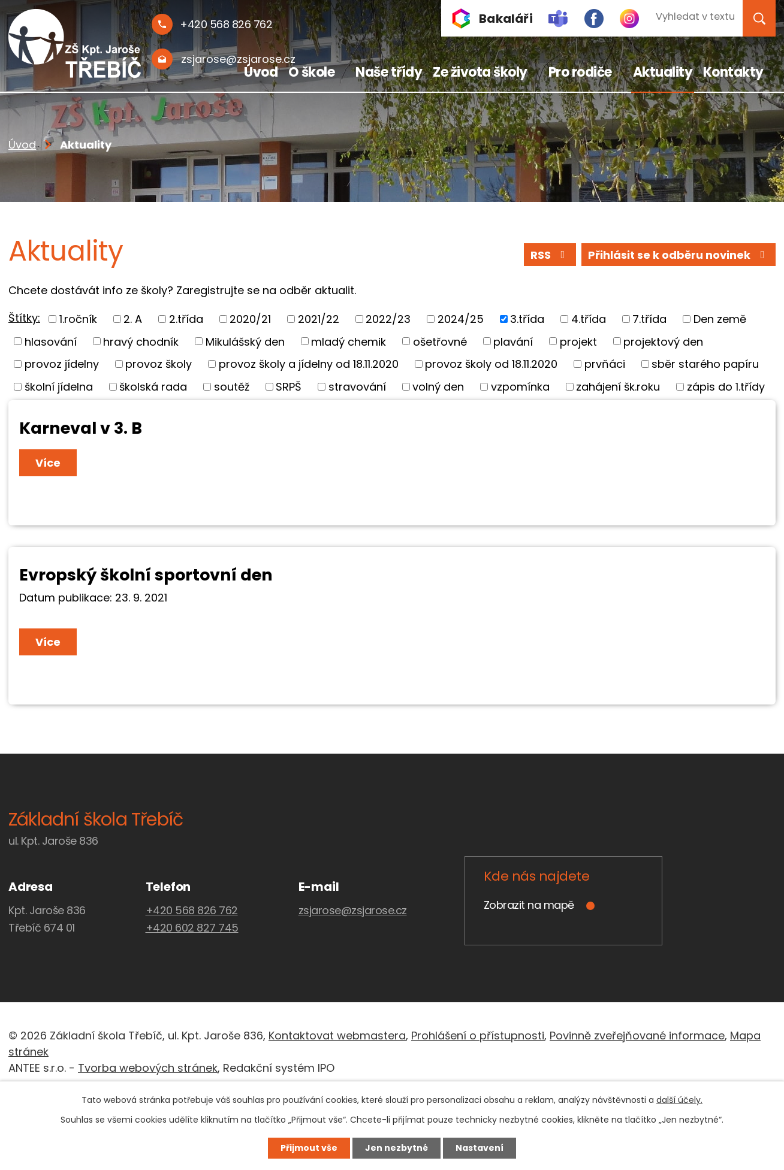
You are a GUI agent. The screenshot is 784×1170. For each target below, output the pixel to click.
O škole (311, 72)
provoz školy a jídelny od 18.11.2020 (309, 363)
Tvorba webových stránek (148, 1067)
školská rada (153, 386)
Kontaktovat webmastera (337, 1035)
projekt (578, 341)
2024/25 (461, 319)
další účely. (679, 1100)
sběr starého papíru (705, 363)
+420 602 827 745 (192, 927)
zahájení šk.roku (618, 386)
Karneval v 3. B (80, 428)
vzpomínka (520, 386)
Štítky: (24, 317)
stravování (357, 386)
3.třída (527, 319)
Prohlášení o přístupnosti (477, 1035)
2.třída (186, 319)
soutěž (231, 386)
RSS (550, 254)
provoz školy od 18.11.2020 (491, 363)
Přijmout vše (309, 1148)
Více (48, 462)
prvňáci (604, 363)
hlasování (51, 341)
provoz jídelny (62, 363)
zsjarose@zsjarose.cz (352, 910)
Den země (719, 319)
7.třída (649, 319)
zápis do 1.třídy (726, 386)
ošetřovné (440, 341)
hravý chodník (141, 341)
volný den (438, 386)
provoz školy (158, 363)
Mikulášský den (245, 341)
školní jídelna (59, 386)
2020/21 (250, 319)
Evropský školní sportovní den (146, 575)
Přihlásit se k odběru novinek (679, 254)
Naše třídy (388, 72)
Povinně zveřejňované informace (637, 1035)
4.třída (588, 319)
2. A (132, 319)
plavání (513, 341)
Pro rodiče (580, 72)
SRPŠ (288, 386)
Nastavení (479, 1148)
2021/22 (318, 319)
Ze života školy (480, 72)
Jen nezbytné (396, 1148)
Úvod (261, 72)
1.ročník (78, 319)
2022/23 (388, 319)
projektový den (663, 341)
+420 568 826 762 (192, 910)
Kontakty (733, 72)
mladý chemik (348, 341)
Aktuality (663, 72)
